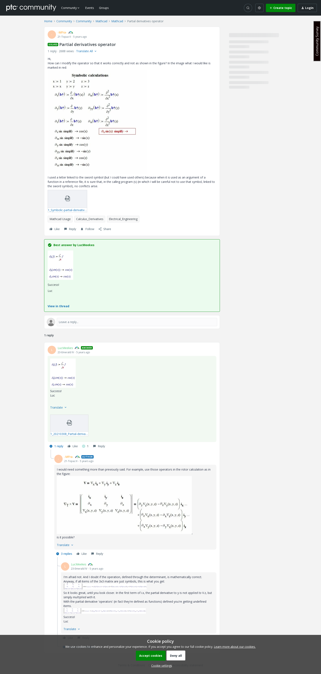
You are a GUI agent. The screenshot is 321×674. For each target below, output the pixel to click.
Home (48, 21)
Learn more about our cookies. (235, 647)
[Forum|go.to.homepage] (31, 7)
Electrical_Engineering (123, 219)
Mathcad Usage (60, 219)
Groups (104, 8)
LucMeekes (65, 348)
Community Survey (317, 41)
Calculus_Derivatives (89, 219)
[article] (132, 398)
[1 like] (85, 446)
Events (89, 8)
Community (64, 21)
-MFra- (62, 32)
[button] (280, 8)
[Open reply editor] (132, 322)
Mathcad (101, 21)
